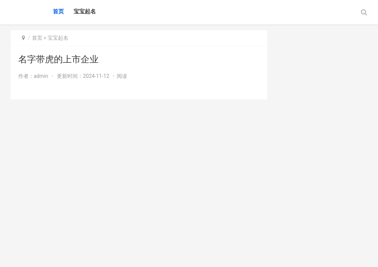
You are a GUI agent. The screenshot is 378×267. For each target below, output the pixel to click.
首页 (58, 11)
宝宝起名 (85, 11)
